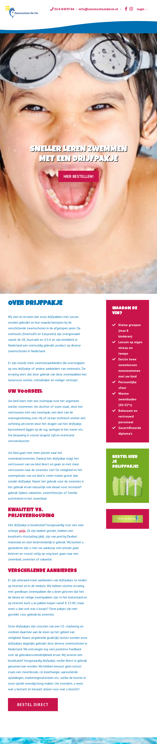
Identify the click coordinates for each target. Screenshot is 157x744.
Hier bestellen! (78, 176)
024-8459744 (62, 9)
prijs (22, 531)
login (138, 9)
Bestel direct (33, 704)
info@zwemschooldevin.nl (98, 9)
